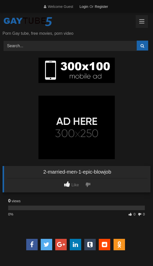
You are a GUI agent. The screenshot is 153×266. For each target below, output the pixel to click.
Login (83, 7)
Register (101, 7)
